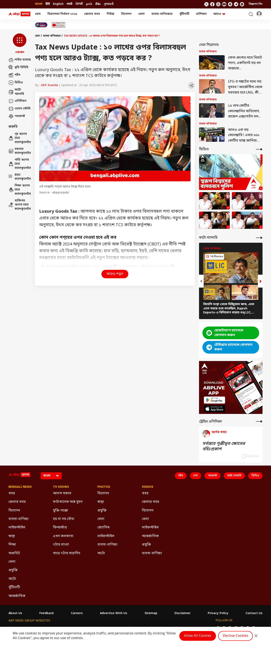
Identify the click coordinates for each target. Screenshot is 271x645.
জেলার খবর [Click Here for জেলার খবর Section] (17, 502)
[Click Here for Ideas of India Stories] (58, 25)
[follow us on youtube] (224, 4)
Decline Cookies (235, 636)
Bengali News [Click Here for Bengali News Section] (20, 487)
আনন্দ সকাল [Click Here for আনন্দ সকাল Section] (62, 493)
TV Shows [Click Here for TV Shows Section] (61, 487)
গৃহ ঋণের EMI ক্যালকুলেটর (19, 138)
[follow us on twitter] (206, 4)
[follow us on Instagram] (230, 4)
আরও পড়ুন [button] (114, 274)
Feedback (46, 613)
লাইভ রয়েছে (19, 59)
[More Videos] (259, 149)
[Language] (51, 475)
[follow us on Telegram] (236, 4)
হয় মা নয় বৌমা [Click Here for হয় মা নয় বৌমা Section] (63, 519)
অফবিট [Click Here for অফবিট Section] (14, 553)
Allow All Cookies (197, 636)
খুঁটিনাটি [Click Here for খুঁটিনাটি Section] (14, 587)
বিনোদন (126, 14)
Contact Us (254, 613)
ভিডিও (15, 82)
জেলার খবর (92, 14)
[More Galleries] (259, 237)
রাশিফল (201, 14)
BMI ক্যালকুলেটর (19, 177)
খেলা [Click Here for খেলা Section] (11, 562)
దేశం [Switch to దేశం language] (98, 4)
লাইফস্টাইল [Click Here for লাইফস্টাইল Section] (16, 527)
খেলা (141, 14)
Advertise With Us (113, 613)
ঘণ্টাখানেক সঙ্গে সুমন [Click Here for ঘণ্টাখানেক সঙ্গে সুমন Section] (68, 502)
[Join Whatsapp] (242, 4)
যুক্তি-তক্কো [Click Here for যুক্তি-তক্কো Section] (60, 510)
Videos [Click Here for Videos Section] (147, 487)
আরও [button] (219, 14)
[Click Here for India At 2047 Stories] (41, 25)
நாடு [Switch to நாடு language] (89, 4)
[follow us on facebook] (212, 4)
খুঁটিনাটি (184, 14)
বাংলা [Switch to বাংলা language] (38, 4)
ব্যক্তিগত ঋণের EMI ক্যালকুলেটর (19, 205)
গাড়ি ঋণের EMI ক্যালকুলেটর (19, 164)
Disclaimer (182, 613)
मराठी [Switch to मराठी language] (69, 4)
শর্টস (14, 75)
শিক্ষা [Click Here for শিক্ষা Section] (12, 544)
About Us (15, 613)
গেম (195, 475)
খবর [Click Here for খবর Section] (11, 493)
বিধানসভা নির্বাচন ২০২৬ (62, 14)
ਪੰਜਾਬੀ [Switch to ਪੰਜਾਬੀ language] (79, 4)
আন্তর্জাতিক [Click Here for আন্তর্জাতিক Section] (16, 596)
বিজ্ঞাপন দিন (256, 4)
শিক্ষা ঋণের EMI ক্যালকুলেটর (19, 190)
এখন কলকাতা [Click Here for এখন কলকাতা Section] (63, 536)
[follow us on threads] (218, 4)
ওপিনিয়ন (17, 101)
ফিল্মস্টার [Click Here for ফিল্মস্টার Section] (60, 527)
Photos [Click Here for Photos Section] (103, 487)
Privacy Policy (218, 613)
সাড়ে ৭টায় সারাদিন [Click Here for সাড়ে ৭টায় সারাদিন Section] (66, 553)
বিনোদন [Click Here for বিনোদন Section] (14, 510)
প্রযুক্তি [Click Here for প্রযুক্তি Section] (13, 570)
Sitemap (151, 613)
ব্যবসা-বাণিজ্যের (162, 14)
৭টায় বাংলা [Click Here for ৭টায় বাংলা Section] (61, 544)
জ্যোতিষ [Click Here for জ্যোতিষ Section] (103, 527)
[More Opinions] (259, 421)
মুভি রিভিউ (18, 67)
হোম (38, 14)
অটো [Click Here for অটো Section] (12, 579)
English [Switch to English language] (58, 4)
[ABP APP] (214, 400)
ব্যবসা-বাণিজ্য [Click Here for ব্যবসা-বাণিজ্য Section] (18, 519)
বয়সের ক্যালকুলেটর (19, 151)
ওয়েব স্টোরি (19, 108)
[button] (19, 43)
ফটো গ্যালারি (16, 92)
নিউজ (110, 14)
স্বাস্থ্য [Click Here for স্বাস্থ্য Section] (11, 536)
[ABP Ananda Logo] (19, 14)
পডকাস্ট (16, 116)
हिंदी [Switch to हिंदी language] (48, 4)
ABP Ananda (49, 85)
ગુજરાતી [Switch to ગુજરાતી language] (108, 4)
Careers (77, 613)
